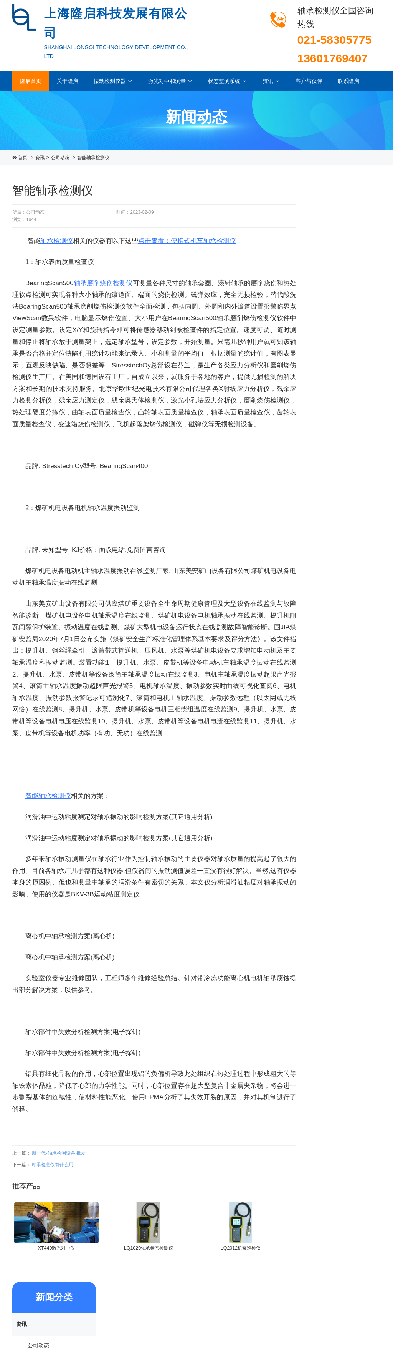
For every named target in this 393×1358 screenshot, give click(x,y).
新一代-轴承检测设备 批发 (58, 1169)
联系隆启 (348, 81)
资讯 (271, 81)
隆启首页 (30, 81)
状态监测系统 (227, 81)
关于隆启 (67, 81)
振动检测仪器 (113, 81)
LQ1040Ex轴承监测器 (339, 499)
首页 (22, 157)
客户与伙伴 (309, 81)
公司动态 (60, 157)
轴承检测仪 (56, 233)
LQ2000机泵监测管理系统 (339, 549)
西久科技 (371, 1316)
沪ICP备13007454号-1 (358, 1307)
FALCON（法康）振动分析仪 (339, 348)
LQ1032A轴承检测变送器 (339, 449)
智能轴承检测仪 (93, 157)
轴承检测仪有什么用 (52, 1180)
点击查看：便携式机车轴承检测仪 (187, 233)
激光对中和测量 (170, 81)
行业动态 (323, 259)
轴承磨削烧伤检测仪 (104, 275)
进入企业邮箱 (367, 1324)
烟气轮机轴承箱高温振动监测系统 (338, 398)
